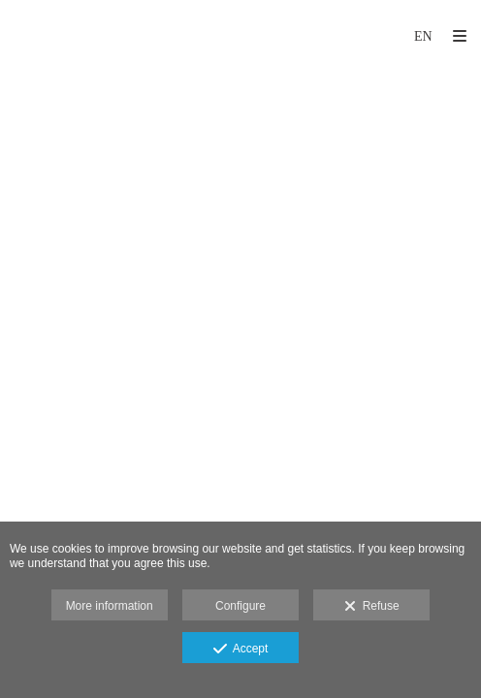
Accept (241, 649)
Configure (240, 606)
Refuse (372, 607)
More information (109, 606)
